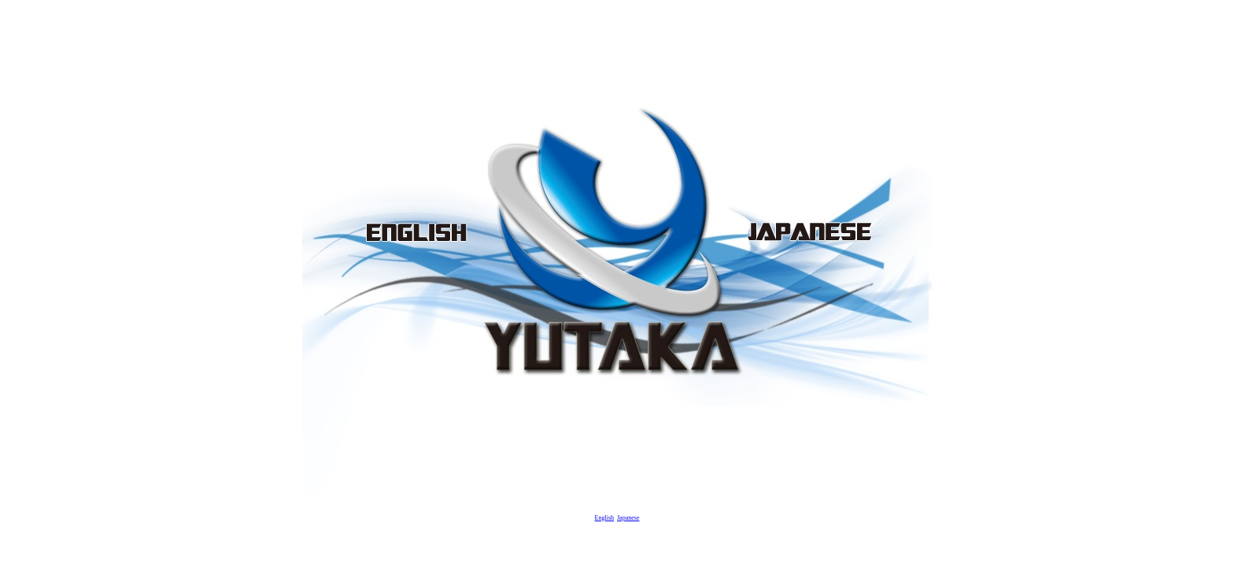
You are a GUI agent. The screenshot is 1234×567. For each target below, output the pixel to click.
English (604, 517)
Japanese (628, 517)
